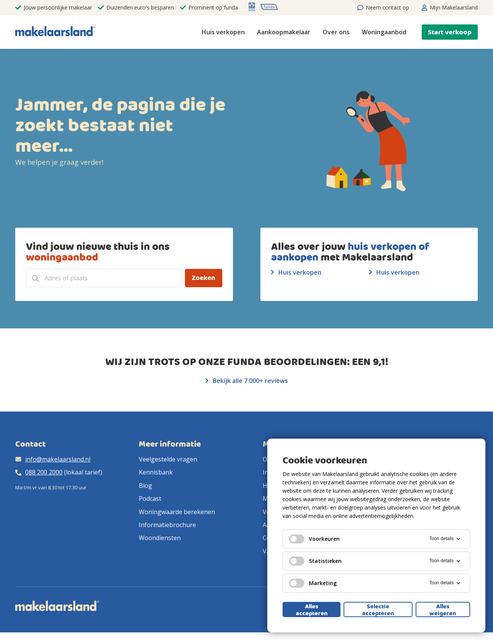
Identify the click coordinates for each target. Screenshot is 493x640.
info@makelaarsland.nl (57, 459)
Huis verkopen (223, 32)
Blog (145, 485)
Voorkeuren (314, 539)
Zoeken (203, 278)
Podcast (150, 498)
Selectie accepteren (378, 609)
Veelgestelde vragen (168, 459)
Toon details (445, 539)
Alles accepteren (312, 609)
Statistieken (315, 561)
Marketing (313, 583)
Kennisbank (156, 472)
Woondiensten (160, 538)
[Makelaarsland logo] (55, 31)
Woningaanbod (384, 32)
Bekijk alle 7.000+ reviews (247, 380)
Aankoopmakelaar (283, 32)
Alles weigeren (442, 609)
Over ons (336, 32)
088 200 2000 (44, 472)
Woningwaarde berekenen (177, 512)
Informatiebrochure (167, 525)
